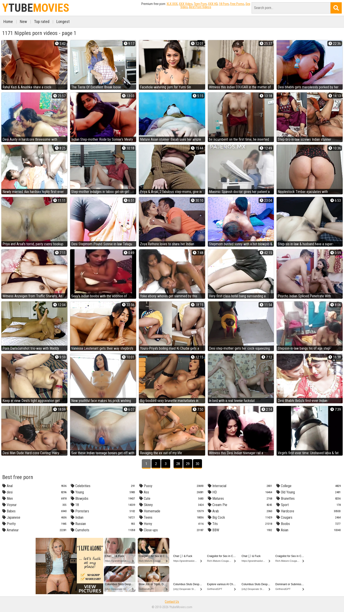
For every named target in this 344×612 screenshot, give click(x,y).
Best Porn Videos (200, 7)
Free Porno (237, 4)
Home (8, 21)
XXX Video (186, 4)
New (23, 21)
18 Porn (224, 4)
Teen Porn (200, 4)
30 (197, 464)
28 (178, 464)
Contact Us (172, 601)
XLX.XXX (172, 4)
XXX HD (213, 4)
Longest (63, 21)
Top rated (41, 21)
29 (188, 464)
